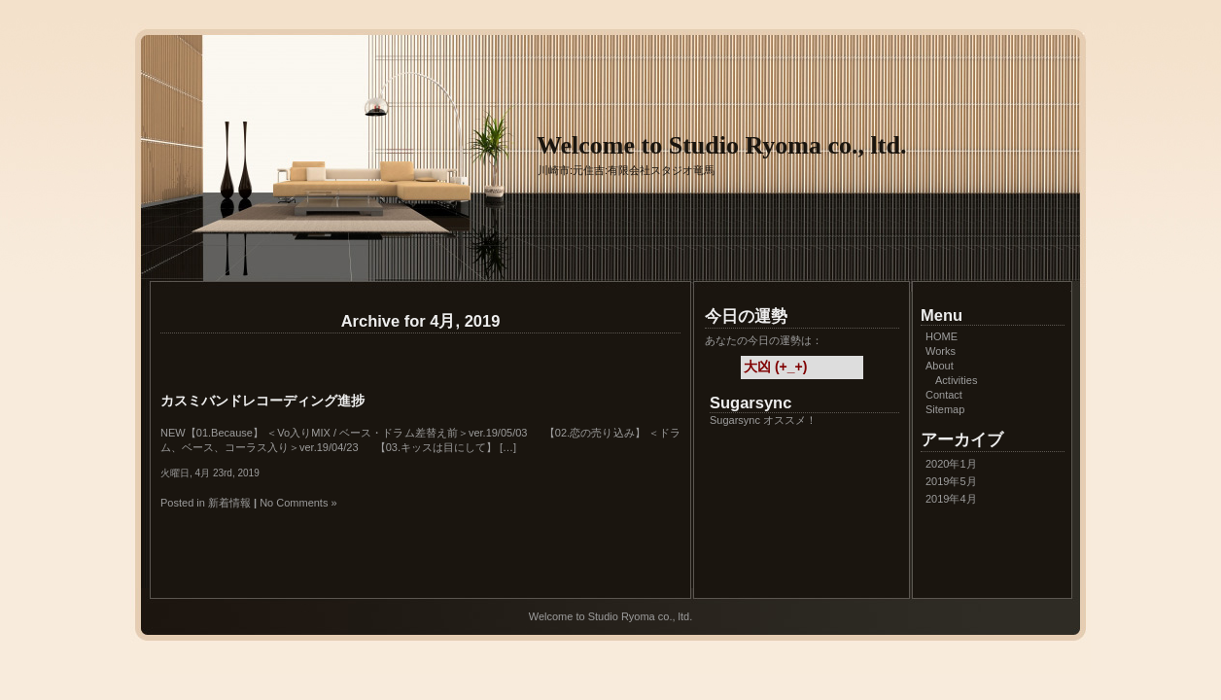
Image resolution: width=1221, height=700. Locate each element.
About (939, 365)
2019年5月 (951, 481)
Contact (943, 395)
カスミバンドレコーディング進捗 (262, 400)
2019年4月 (951, 499)
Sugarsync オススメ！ (763, 420)
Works (940, 351)
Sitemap (944, 409)
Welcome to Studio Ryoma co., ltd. (721, 145)
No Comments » (298, 502)
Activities (956, 380)
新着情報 (229, 502)
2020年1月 (951, 464)
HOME (941, 336)
